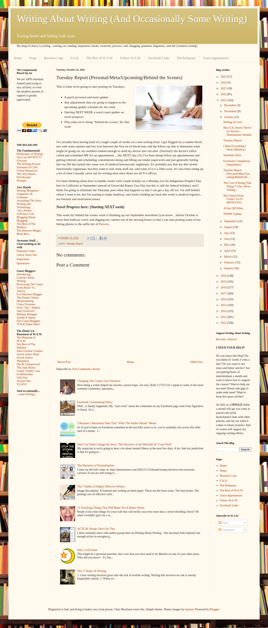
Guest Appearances (216, 58)
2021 (224, 100)
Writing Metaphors (28, 190)
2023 (224, 88)
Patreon (104, 224)
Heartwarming (25, 301)
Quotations (23, 263)
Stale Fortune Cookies (30, 351)
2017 (224, 293)
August (228, 227)
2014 (224, 311)
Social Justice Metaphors (25, 359)
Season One (24, 381)
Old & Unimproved (28, 364)
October (229, 117)
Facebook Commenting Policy (95, 402)
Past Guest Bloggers (28, 321)
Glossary (22, 160)
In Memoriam (25, 374)
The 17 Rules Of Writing (91, 571)
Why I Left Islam (87, 550)
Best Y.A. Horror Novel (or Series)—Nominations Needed (237, 131)
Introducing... (25, 274)
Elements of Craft (27, 167)
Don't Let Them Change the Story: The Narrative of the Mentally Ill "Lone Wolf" (124, 444)
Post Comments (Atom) (86, 369)
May (227, 244)
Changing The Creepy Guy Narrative (98, 381)
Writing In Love (232, 122)
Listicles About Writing (25, 279)
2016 (224, 299)
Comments (226, 529)
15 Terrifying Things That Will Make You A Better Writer (110, 507)
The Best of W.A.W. (99, 58)
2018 (224, 287)
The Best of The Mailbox (26, 225)
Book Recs (23, 234)
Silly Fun (22, 377)
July (227, 233)
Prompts (21, 180)
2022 (224, 94)
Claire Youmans (26, 304)
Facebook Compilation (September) (236, 162)
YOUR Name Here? (28, 324)
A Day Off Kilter (233, 208)
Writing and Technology (24, 205)
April (227, 250)
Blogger (214, 609)
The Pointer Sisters (28, 297)
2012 (224, 322)
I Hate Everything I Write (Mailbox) (234, 148)
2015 (224, 305)
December (230, 105)
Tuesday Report (74, 243)
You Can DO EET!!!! (29, 157)
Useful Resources (27, 170)
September (230, 221)
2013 (224, 317)
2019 (224, 281)
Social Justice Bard (28, 354)
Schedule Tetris (232, 155)
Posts (223, 522)
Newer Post (64, 362)
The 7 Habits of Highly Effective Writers (101, 486)
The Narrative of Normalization (95, 465)
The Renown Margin (29, 230)
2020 (224, 275)
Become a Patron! (226, 339)
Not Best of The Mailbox (26, 346)
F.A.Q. (74, 58)
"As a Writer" (25, 210)
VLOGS (21, 384)
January (229, 268)
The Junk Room (26, 367)
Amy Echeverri (26, 311)
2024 (224, 82)
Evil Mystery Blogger (29, 294)
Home (18, 58)
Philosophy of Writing (30, 154)
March (228, 256)
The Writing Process (28, 164)
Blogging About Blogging (26, 219)
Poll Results (24, 177)
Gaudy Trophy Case (28, 371)
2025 (224, 76)
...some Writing (26, 394)
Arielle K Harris (26, 317)
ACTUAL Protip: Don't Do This (96, 528)
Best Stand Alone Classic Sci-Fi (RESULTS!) (233, 199)
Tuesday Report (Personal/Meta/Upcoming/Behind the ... (236, 174)
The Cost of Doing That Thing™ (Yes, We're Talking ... (237, 186)
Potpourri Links (26, 251)
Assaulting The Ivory (29, 200)
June (227, 238)
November (230, 111)
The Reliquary (186, 58)
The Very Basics (26, 174)
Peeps (33, 58)
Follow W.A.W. (130, 58)
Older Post (196, 362)
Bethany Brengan (27, 314)
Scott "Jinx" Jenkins (28, 307)
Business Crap (53, 58)
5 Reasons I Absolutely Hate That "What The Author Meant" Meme (116, 423)
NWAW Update (232, 214)
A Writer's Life (25, 214)
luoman (189, 609)
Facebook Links (159, 58)
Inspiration (23, 259)
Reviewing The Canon (30, 284)
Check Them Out (27, 255)
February (229, 262)
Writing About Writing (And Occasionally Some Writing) (132, 18)
